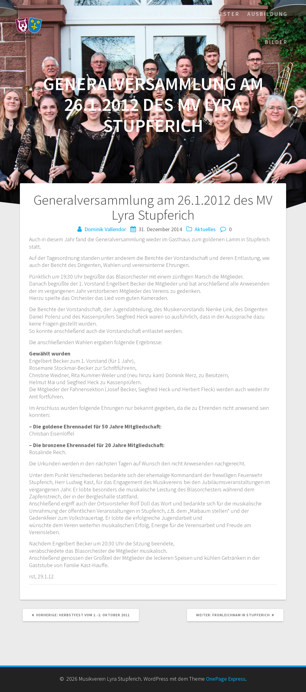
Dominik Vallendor (105, 229)
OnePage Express (225, 678)
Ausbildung (267, 13)
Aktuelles (205, 229)
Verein (182, 13)
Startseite (144, 13)
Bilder (276, 42)
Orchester (221, 13)
